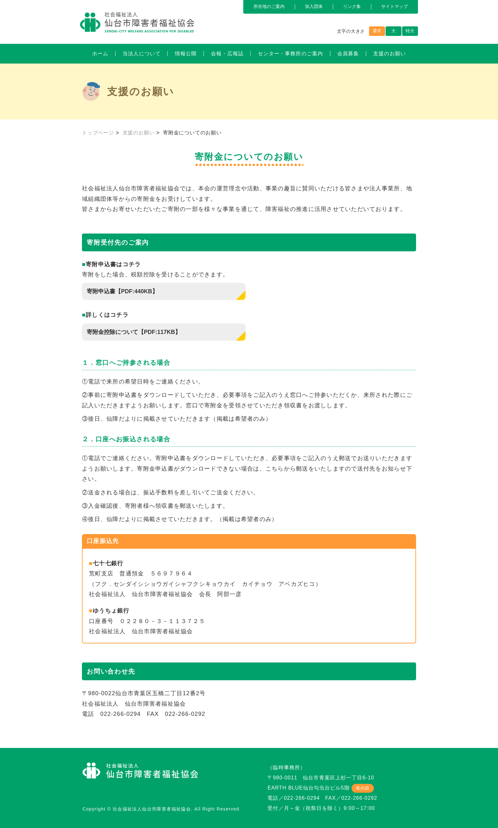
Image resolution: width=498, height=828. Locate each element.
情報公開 (186, 53)
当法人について (142, 53)
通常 (377, 30)
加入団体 (314, 6)
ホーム (100, 53)
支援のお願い (389, 53)
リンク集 (352, 6)
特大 (410, 30)
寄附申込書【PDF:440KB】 (122, 291)
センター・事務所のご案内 (290, 53)
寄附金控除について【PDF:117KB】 (134, 332)
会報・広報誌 (227, 53)
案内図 (362, 788)
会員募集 (348, 53)
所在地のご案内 (269, 6)
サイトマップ (394, 6)
